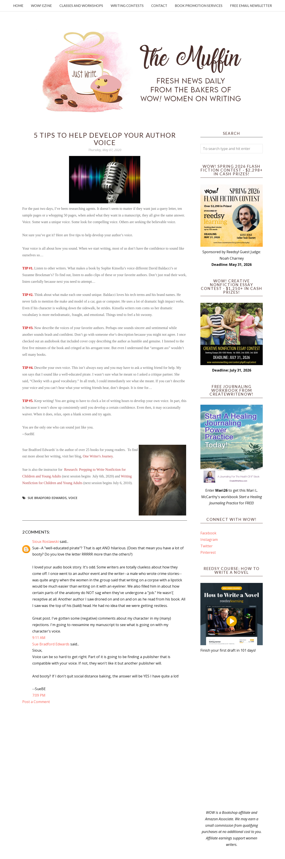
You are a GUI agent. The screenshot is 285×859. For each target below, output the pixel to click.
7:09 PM (38, 695)
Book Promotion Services (198, 6)
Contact (159, 6)
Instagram (209, 539)
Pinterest (208, 552)
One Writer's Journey (98, 456)
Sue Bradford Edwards (47, 498)
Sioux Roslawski (45, 541)
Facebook (208, 533)
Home (18, 6)
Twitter (206, 546)
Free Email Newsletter (251, 6)
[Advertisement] (231, 731)
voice (72, 498)
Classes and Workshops (81, 6)
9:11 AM (38, 637)
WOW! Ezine (41, 6)
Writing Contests (127, 6)
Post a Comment (36, 701)
